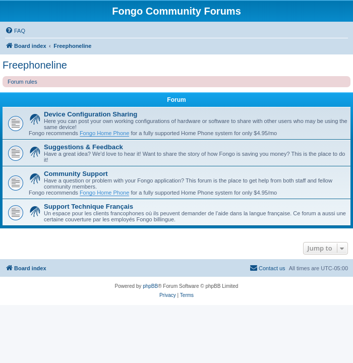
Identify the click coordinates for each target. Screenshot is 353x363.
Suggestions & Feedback (83, 147)
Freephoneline (35, 65)
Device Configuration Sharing (90, 114)
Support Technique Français (88, 206)
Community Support (76, 173)
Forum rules (22, 82)
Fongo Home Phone (104, 133)
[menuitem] (15, 31)
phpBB (150, 286)
